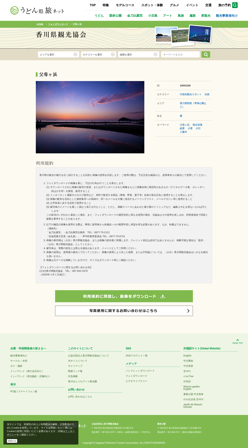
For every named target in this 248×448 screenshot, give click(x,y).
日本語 (187, 381)
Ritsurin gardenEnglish (191, 387)
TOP (93, 5)
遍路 (192, 15)
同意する (12, 441)
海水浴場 (197, 124)
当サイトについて (77, 360)
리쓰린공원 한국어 (193, 399)
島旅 (181, 15)
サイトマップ (75, 366)
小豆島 (152, 15)
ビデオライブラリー (136, 381)
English (187, 355)
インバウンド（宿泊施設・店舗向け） (30, 376)
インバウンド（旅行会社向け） (27, 371)
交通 (208, 5)
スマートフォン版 (27, 391)
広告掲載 (73, 376)
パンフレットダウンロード (140, 370)
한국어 (187, 371)
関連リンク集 (75, 371)
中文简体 (188, 366)
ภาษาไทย (188, 376)
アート (167, 15)
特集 (106, 5)
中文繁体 (188, 360)
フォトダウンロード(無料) (59, 44)
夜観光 (205, 15)
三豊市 (183, 132)
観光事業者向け (227, 15)
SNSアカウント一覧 (137, 355)
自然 (207, 94)
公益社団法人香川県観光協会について (88, 355)
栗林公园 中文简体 (193, 394)
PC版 (13, 391)
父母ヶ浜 (184, 124)
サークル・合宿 (18, 360)
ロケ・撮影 (16, 366)
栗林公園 (115, 15)
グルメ (174, 5)
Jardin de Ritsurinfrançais (192, 405)
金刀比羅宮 (135, 15)
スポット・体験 (152, 5)
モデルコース (125, 5)
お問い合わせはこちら (80, 396)
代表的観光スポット (191, 94)
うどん (99, 15)
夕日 (198, 128)
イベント (192, 5)
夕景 (190, 128)
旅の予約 (224, 5)
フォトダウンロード (136, 376)
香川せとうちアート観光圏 (82, 381)
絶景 (182, 128)
